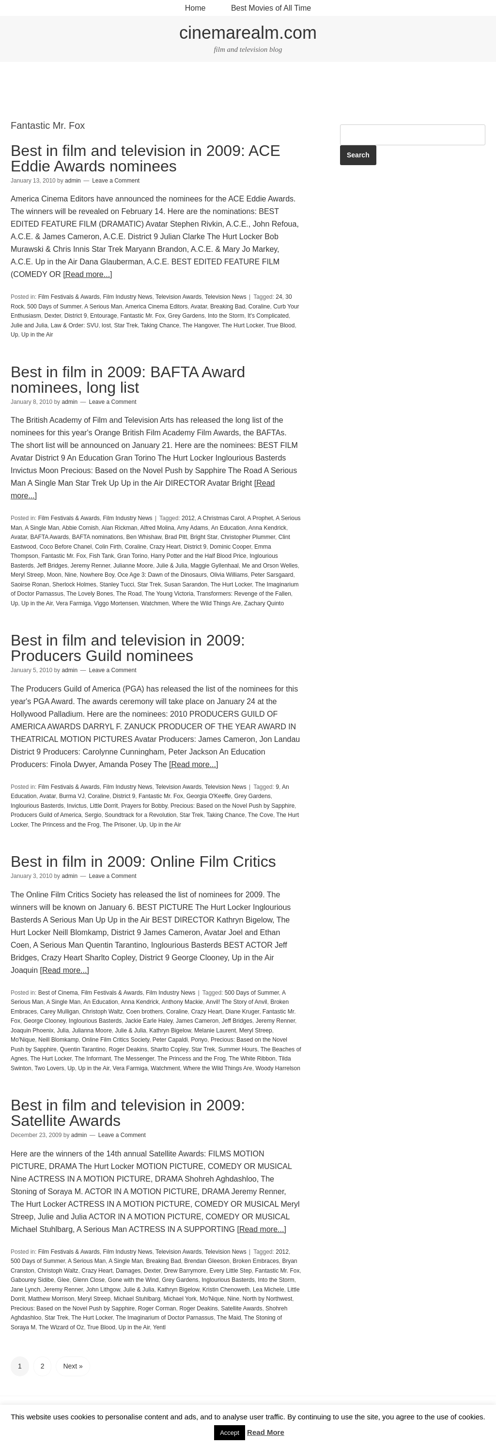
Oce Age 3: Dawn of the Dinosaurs (162, 574)
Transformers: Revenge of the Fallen (244, 593)
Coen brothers (144, 1011)
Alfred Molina (157, 527)
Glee (63, 1280)
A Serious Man (103, 306)
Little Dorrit (104, 805)
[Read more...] (87, 274)
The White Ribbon (252, 1058)
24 (279, 296)
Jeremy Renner (90, 565)
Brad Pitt (176, 537)
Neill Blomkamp (58, 1039)
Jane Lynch (25, 1289)
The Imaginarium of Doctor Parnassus (165, 1317)
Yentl (159, 1327)
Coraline (259, 306)
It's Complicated (268, 315)
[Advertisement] (248, 91)
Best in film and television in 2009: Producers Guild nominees (128, 647)
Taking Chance (160, 325)
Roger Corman (157, 1308)
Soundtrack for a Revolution (140, 815)
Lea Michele (268, 1289)
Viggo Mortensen (116, 603)
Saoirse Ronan (30, 584)
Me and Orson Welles (269, 565)
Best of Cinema (58, 992)
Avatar (199, 306)
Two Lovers (49, 1068)
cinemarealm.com (248, 33)
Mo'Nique (23, 1039)
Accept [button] (229, 1432)
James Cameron (197, 1020)
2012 (188, 518)
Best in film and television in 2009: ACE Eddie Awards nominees (145, 158)
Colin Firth (108, 546)
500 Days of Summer (54, 306)
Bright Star (203, 537)
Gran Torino (132, 556)
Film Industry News (128, 296)
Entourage (103, 315)
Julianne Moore (133, 565)
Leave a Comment (116, 180)
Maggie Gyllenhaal (214, 565)
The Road (129, 593)
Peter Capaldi (170, 1039)
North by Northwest (268, 1298)
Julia (63, 1030)
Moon (54, 574)
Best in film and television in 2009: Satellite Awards (128, 1112)
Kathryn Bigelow (170, 1030)
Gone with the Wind (133, 1280)
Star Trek (126, 325)
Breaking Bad (227, 306)
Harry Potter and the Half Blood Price (198, 556)
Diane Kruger (242, 1011)
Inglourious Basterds (37, 805)
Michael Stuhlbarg (137, 1298)
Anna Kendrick (267, 527)
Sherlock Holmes (74, 584)
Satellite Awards (241, 1308)
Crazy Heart (165, 546)
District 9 (75, 315)
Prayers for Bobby (144, 805)
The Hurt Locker (242, 325)
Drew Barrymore (185, 1270)
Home (195, 8)
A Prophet (260, 518)
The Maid (229, 1317)
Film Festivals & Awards (69, 296)
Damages (128, 1270)
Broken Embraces (255, 1261)
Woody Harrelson (277, 1068)
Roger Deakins (128, 1049)
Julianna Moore (92, 1030)
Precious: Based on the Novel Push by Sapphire (232, 805)
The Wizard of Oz (61, 1327)
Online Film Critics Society (115, 1039)
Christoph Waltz (102, 1011)
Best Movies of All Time (271, 8)
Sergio (93, 815)
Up (14, 334)
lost (106, 325)
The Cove (260, 815)
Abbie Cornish (80, 527)
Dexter (52, 315)
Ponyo (199, 1039)
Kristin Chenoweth (225, 1289)
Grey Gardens (186, 315)
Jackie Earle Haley (148, 1020)
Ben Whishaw (144, 537)
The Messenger (134, 1058)
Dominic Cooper (230, 546)
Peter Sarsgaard (272, 574)
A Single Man (42, 527)
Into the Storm (226, 315)
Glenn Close (89, 1280)
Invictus (77, 805)
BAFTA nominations (97, 537)
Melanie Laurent (215, 1030)
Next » (72, 1366)
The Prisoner (119, 824)
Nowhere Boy (97, 574)
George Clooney (45, 1020)
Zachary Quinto (264, 603)
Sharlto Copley (169, 1049)
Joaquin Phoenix (32, 1030)
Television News (226, 296)
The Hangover (200, 325)
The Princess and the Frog (65, 824)
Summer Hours (238, 1049)
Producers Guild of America (46, 815)
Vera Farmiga (73, 603)
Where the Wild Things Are (206, 603)
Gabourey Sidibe (32, 1280)
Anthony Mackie (182, 1002)
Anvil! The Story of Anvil (236, 1002)
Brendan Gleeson (206, 1261)
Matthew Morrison (51, 1298)
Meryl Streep (27, 574)
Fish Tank (101, 556)
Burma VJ (72, 796)
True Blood (280, 325)
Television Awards (178, 296)
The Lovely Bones (89, 593)
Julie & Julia (171, 565)
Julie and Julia (29, 325)
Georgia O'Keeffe (208, 796)
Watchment (165, 1068)
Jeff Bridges (52, 565)
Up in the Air (37, 334)
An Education (228, 527)
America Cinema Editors (156, 306)
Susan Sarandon (185, 584)
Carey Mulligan (59, 1011)
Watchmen (155, 603)
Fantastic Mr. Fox (142, 315)
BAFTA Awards (49, 537)
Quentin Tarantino (83, 1049)
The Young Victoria (169, 593)
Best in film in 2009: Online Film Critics (143, 861)
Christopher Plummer (247, 537)
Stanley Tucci (116, 584)
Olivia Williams (229, 574)
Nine (70, 574)
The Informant (93, 1058)
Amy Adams (192, 527)
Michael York (180, 1298)
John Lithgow (103, 1289)
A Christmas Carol (221, 518)
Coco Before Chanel (65, 546)
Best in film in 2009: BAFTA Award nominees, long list (128, 379)
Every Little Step (230, 1270)
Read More (265, 1432)
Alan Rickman (119, 527)
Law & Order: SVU (75, 325)
